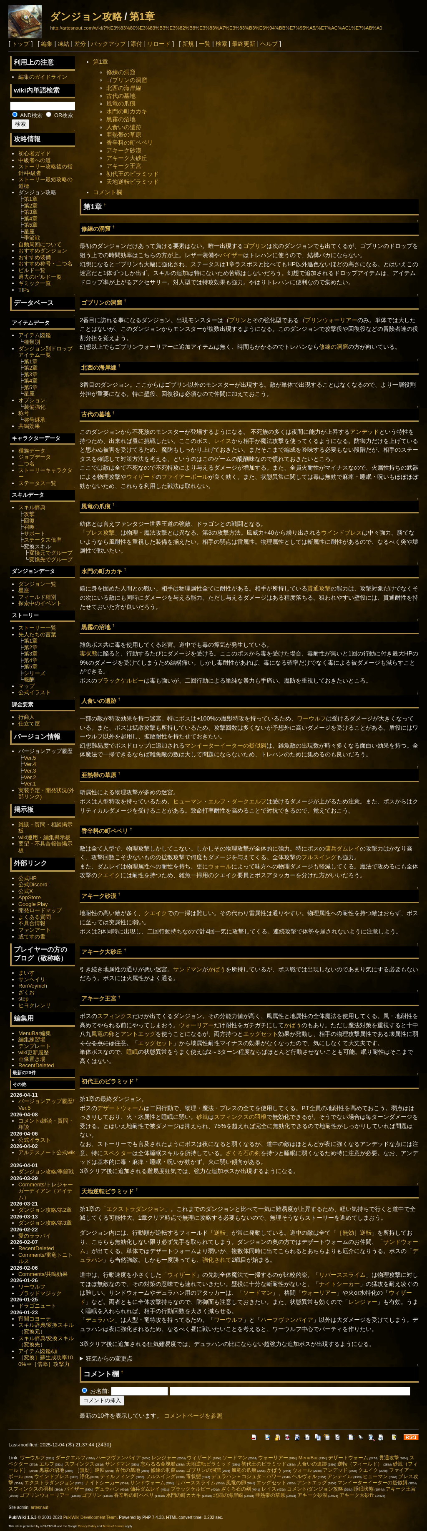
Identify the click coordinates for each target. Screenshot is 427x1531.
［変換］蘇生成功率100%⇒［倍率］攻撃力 (45, 1360)
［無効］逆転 (354, 1232)
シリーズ (34, 673)
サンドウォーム (147, 1482)
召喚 (29, 527)
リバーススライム (342, 1274)
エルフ (217, 801)
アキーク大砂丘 (126, 158)
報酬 (29, 679)
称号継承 (34, 420)
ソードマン (257, 1292)
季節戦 (32, 238)
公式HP (27, 878)
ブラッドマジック (40, 1293)
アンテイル (339, 1476)
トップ (20, 43)
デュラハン (100, 1319)
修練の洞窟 (121, 72)
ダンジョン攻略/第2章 (45, 1210)
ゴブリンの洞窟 (126, 80)
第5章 (31, 225)
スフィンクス (114, 1016)
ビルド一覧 (31, 270)
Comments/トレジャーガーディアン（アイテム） (45, 1191)
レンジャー (362, 1301)
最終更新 (243, 43)
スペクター (117, 1153)
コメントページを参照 (193, 1415)
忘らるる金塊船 (158, 1463)
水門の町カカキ (126, 111)
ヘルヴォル (304, 1476)
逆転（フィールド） (359, 1463)
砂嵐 (202, 1116)
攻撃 (29, 514)
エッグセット (260, 1034)
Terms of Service (113, 1526)
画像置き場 (31, 1059)
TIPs (24, 290)
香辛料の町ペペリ (129, 142)
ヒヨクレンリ (34, 1005)
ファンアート (34, 930)
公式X (25, 891)
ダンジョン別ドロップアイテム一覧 (45, 351)
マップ (26, 686)
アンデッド (364, 431)
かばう (217, 969)
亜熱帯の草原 (123, 134)
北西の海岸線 (123, 88)
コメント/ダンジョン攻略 (315, 1488)
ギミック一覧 (34, 283)
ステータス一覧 (37, 483)
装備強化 (34, 407)
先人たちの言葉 (37, 634)
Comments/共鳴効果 (43, 1274)
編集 (47, 43)
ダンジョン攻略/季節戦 (46, 1171)
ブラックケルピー (120, 680)
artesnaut (39, 1507)
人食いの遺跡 (123, 127)
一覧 (205, 43)
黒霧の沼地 (121, 119)
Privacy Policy (87, 1526)
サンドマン (187, 969)
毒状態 (88, 653)
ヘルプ (269, 43)
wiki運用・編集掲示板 (44, 837)
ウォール (219, 866)
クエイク (109, 875)
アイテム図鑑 (34, 335)
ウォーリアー (196, 1025)
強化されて (216, 1259)
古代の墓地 (121, 96)
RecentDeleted (36, 1065)
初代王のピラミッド (132, 173)
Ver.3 (30, 771)
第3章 (31, 212)
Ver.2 (30, 777)
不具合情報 (31, 923)
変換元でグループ (51, 553)
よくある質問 (34, 917)
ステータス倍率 (43, 540)
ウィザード (141, 476)
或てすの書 (31, 936)
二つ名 (26, 463)
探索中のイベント (40, 603)
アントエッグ (138, 1034)
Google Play (33, 904)
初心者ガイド (34, 153)
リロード (159, 43)
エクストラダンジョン (135, 1209)
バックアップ (108, 43)
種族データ (31, 451)
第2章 (31, 206)
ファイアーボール (184, 476)
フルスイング (319, 857)
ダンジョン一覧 (37, 584)
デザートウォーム (120, 1108)
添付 (136, 43)
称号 (23, 413)
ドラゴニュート (37, 1306)
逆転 (220, 1232)
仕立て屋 (29, 723)
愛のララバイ (34, 1236)
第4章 (31, 218)
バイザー (231, 255)
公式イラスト (34, 692)
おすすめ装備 (34, 257)
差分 (80, 43)
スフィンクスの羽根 (240, 1116)
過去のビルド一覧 (40, 277)
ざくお (26, 992)
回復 (29, 521)
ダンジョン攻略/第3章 (45, 1223)
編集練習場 (31, 1039)
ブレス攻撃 (100, 532)
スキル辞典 (31, 507)
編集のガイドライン (42, 77)
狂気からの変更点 (109, 1358)
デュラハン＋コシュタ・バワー (246, 1476)
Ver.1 (30, 784)
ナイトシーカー (339, 1284)
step (23, 999)
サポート (34, 533)
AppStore (29, 897)
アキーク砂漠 (123, 150)
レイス (222, 441)
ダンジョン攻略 (86, 16)
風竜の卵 (103, 1034)
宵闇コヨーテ (34, 1319)
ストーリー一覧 (37, 628)
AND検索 (27, 115)
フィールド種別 (37, 597)
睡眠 (132, 1051)
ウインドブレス (341, 532)
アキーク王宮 (123, 166)
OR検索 (59, 115)
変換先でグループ (51, 559)
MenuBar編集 (34, 1033)
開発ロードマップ (40, 910)
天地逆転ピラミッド (132, 181)
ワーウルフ (311, 718)
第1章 (142, 16)
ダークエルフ (248, 801)
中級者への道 (34, 160)
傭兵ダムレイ (342, 848)
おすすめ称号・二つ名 (45, 263)
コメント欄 (107, 192)
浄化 (85, 1476)
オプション (31, 400)
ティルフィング (117, 1476)
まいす (26, 973)
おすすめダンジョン (42, 251)
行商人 (26, 717)
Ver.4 (30, 764)
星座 (29, 231)
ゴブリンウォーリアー (328, 320)
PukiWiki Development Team (90, 1517)
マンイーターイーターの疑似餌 (225, 745)
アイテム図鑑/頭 (38, 1351)
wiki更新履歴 (33, 1052)
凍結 (63, 43)
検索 (221, 43)
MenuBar (308, 1457)
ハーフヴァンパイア (287, 1319)
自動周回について (40, 244)
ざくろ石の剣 (243, 1153)
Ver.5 (30, 758)
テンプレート (34, 1046)
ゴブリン (254, 246)
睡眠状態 (364, 1488)
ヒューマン (187, 801)
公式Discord (33, 884)
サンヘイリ (31, 979)
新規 (188, 43)
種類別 (32, 342)
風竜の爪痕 (121, 103)
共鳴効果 (29, 426)
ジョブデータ (34, 457)
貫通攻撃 (319, 588)
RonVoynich (32, 986)
